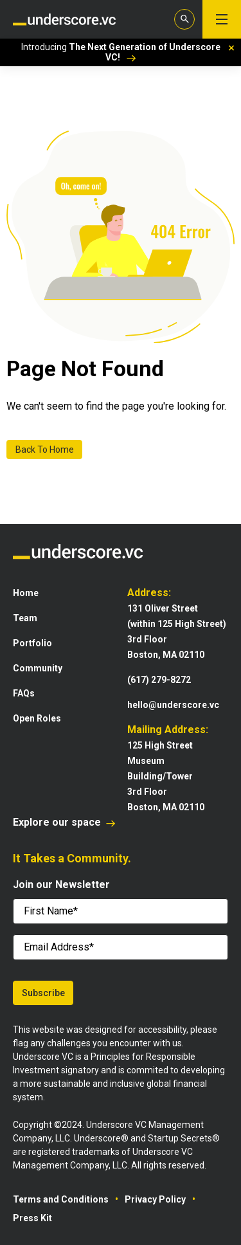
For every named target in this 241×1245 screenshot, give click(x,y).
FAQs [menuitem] (24, 693)
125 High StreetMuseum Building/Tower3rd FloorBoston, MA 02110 (165, 776)
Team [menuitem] (25, 618)
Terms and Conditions (61, 1199)
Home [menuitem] (26, 593)
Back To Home (44, 449)
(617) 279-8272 (159, 680)
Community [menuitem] (37, 668)
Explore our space (64, 822)
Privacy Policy (155, 1199)
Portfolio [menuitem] (32, 643)
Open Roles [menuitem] (37, 718)
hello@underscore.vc (173, 705)
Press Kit (32, 1218)
